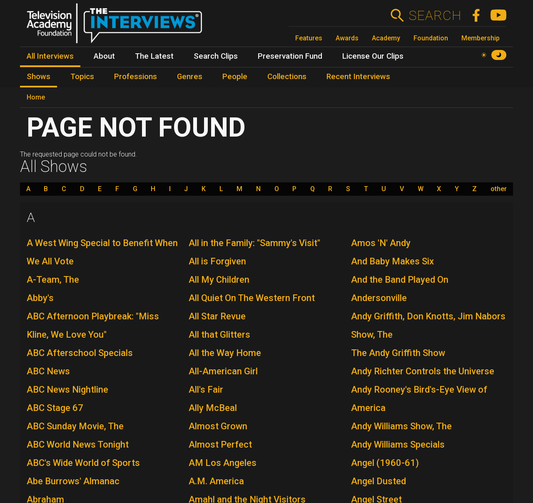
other (499, 189)
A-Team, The (53, 279)
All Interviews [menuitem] (50, 56)
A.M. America (216, 481)
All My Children (219, 279)
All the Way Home (225, 353)
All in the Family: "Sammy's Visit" (254, 243)
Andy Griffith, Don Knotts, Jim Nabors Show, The (428, 325)
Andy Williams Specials (398, 444)
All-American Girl (223, 371)
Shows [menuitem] (38, 76)
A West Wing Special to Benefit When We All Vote (102, 252)
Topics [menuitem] (82, 76)
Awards (347, 38)
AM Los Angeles (223, 463)
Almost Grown (218, 426)
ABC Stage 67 (55, 408)
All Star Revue (217, 316)
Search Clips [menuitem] (216, 56)
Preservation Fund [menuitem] (290, 56)
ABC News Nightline (67, 389)
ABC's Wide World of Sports (83, 463)
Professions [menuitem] (135, 76)
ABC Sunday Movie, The (75, 426)
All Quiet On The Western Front (252, 298)
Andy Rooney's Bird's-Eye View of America (419, 398)
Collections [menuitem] (286, 76)
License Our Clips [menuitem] (372, 56)
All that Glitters (219, 334)
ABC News (48, 371)
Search (434, 15)
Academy (386, 38)
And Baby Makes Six (392, 261)
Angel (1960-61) (385, 463)
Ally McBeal (213, 408)
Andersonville (379, 298)
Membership (480, 38)
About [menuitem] (104, 56)
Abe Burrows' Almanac (73, 481)
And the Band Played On (399, 279)
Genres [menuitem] (189, 76)
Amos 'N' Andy (381, 243)
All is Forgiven (217, 261)
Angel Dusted (378, 481)
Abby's (40, 298)
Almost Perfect (220, 444)
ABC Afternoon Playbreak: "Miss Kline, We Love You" (93, 325)
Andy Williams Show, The (401, 426)
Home (36, 97)
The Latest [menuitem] (154, 56)
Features (308, 38)
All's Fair (206, 389)
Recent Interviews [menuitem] (358, 76)
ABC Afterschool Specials (80, 353)
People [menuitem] (234, 76)
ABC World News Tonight (78, 444)
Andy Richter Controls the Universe (422, 371)
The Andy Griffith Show (398, 353)
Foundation (430, 38)
